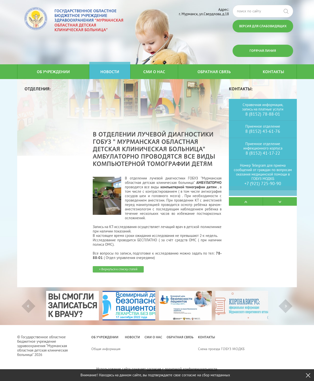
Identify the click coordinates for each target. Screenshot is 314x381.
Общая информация (105, 349)
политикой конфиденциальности (191, 369)
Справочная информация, (263, 104)
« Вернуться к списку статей (118, 269)
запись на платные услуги (262, 109)
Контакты (273, 71)
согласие (154, 369)
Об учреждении (53, 71)
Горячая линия (262, 51)
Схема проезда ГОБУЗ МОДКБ (221, 349)
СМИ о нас (154, 71)
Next (286, 306)
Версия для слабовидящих (263, 26)
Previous (28, 306)
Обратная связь (214, 71)
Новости (109, 71)
